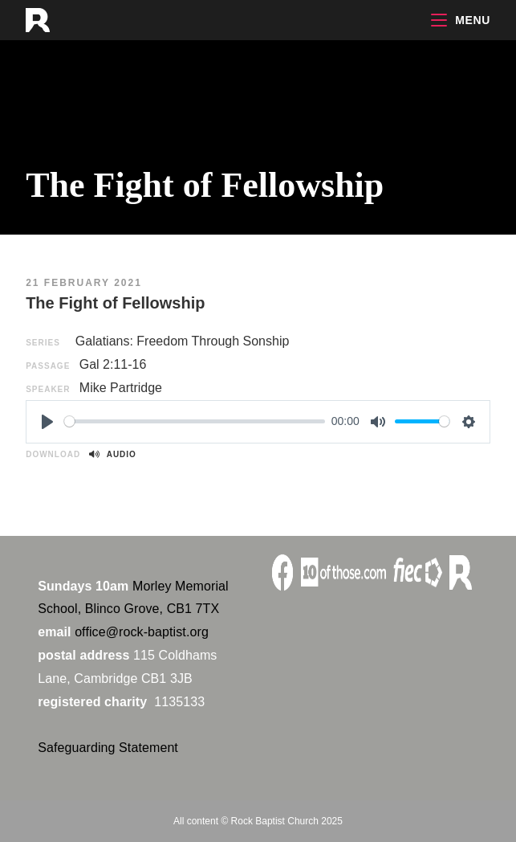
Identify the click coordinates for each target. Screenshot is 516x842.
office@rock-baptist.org (142, 632)
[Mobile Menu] (460, 20)
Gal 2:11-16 (113, 364)
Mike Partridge (120, 387)
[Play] (47, 422)
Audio (112, 454)
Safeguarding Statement (108, 747)
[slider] (194, 421)
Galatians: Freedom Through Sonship (182, 341)
